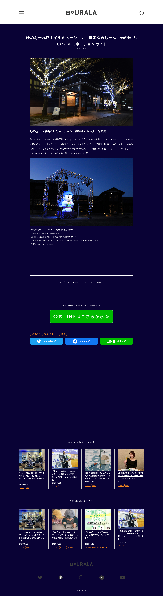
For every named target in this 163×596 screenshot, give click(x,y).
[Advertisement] (81, 372)
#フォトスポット (50, 334)
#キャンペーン (97, 547)
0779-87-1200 (48, 244)
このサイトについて (82, 590)
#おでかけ (36, 334)
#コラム (22, 488)
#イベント (63, 547)
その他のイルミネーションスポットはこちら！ (81, 282)
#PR (104, 547)
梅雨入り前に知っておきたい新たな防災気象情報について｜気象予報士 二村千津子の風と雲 (97, 475)
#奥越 (63, 334)
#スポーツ (55, 486)
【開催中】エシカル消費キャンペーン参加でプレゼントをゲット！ (97, 535)
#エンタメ (70, 547)
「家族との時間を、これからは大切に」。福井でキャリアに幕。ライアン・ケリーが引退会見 (64, 475)
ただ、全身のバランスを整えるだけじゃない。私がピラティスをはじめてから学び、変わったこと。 (31, 477)
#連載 (27, 488)
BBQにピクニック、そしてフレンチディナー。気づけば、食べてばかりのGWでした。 (131, 475)
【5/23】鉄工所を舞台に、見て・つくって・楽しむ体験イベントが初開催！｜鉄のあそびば (64, 535)
